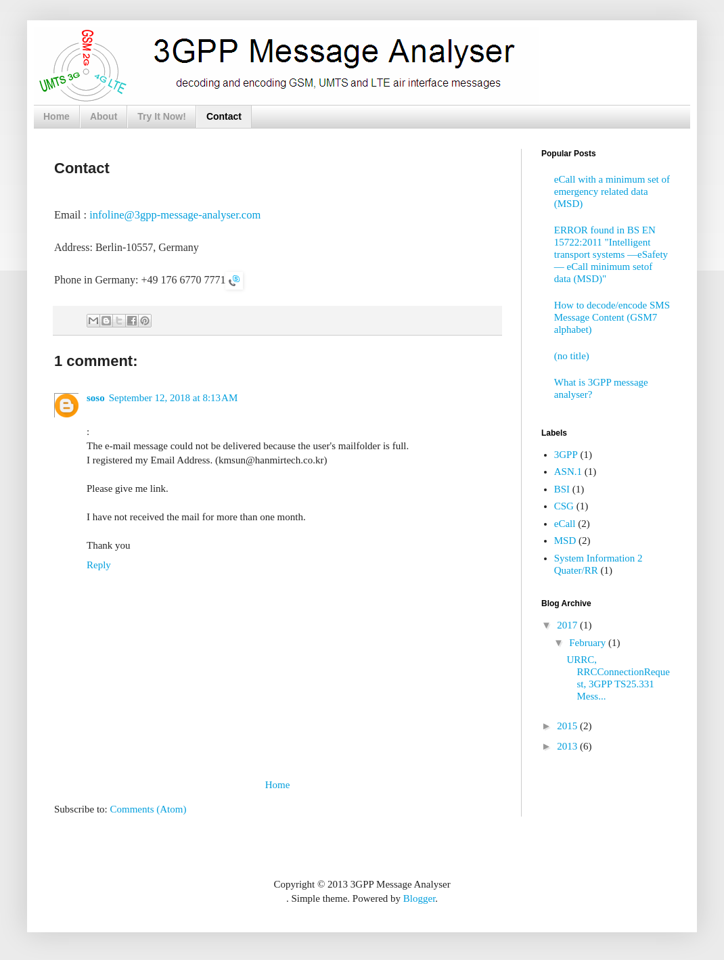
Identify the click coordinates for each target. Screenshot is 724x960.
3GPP (566, 454)
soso (96, 397)
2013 (568, 746)
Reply (99, 564)
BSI (562, 489)
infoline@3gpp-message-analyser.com (175, 214)
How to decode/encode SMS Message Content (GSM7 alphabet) (612, 317)
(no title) (571, 355)
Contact (224, 116)
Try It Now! (161, 116)
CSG (564, 506)
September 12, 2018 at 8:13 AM (173, 397)
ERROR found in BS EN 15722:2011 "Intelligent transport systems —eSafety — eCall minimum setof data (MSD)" (611, 254)
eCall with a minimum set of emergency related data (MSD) (612, 191)
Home (56, 116)
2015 (568, 726)
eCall (565, 523)
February (588, 642)
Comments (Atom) (148, 809)
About (103, 116)
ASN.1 (568, 471)
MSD (565, 540)
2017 (568, 625)
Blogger (419, 898)
